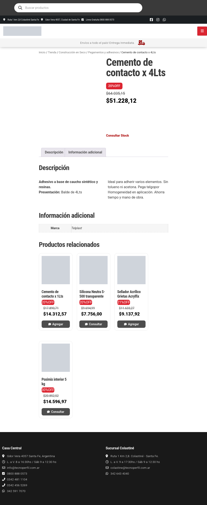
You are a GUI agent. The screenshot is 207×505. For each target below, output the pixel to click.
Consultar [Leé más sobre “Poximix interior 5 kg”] (155, 319)
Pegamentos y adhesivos (103, 52)
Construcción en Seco (72, 52)
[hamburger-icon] (202, 31)
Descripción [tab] (54, 152)
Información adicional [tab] (85, 152)
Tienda (52, 52)
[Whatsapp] (164, 19)
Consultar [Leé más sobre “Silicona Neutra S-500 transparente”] (88, 319)
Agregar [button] (55, 319)
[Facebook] (151, 19)
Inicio (42, 52)
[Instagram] (158, 19)
